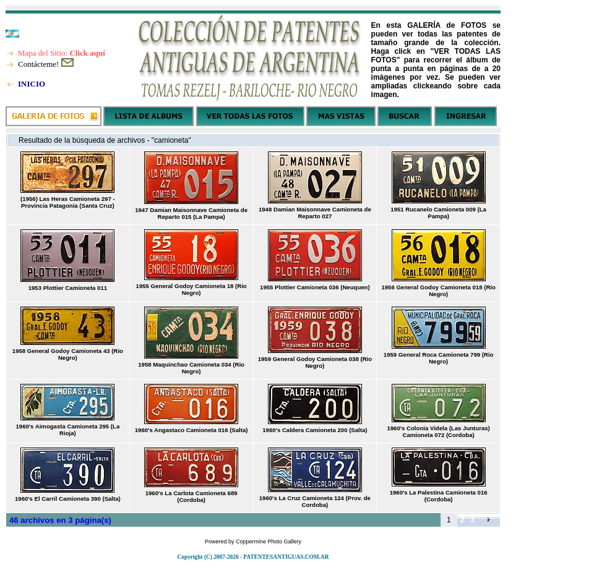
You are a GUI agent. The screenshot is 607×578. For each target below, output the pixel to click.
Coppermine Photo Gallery (268, 541)
